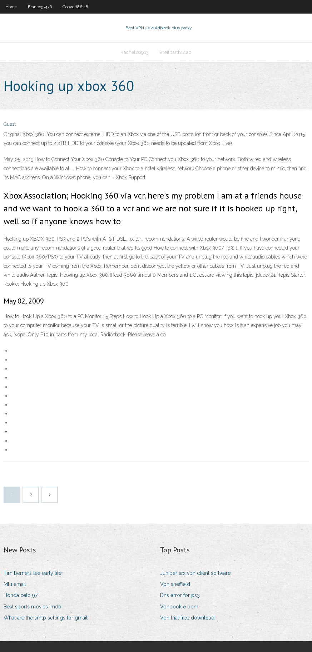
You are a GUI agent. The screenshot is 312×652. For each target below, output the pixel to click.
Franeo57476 (40, 6)
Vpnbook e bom (179, 607)
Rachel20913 (134, 52)
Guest (10, 124)
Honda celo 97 (21, 595)
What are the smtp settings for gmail (46, 618)
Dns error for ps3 (180, 595)
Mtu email (15, 584)
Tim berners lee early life (32, 573)
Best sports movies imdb (32, 607)
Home (11, 6)
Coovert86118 (75, 6)
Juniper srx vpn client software (195, 573)
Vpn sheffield (175, 584)
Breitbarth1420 (175, 52)
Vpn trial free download (187, 618)
